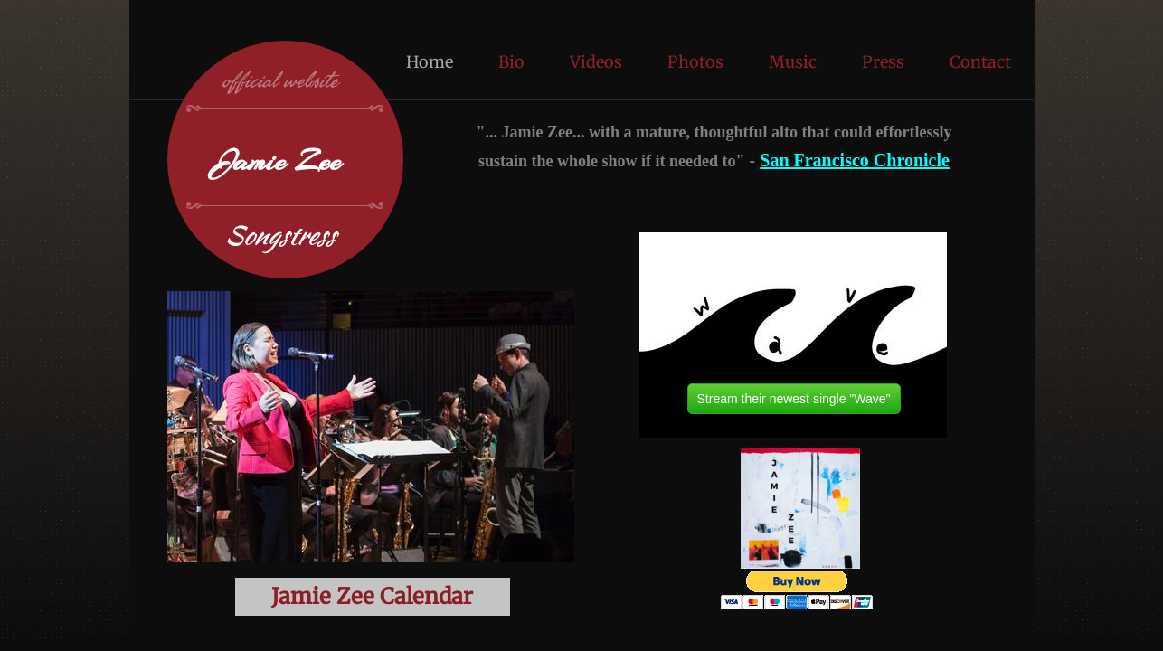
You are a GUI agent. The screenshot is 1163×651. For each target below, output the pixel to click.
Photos (695, 62)
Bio (511, 62)
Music (793, 62)
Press (883, 62)
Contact (980, 62)
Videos (596, 62)
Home (429, 62)
